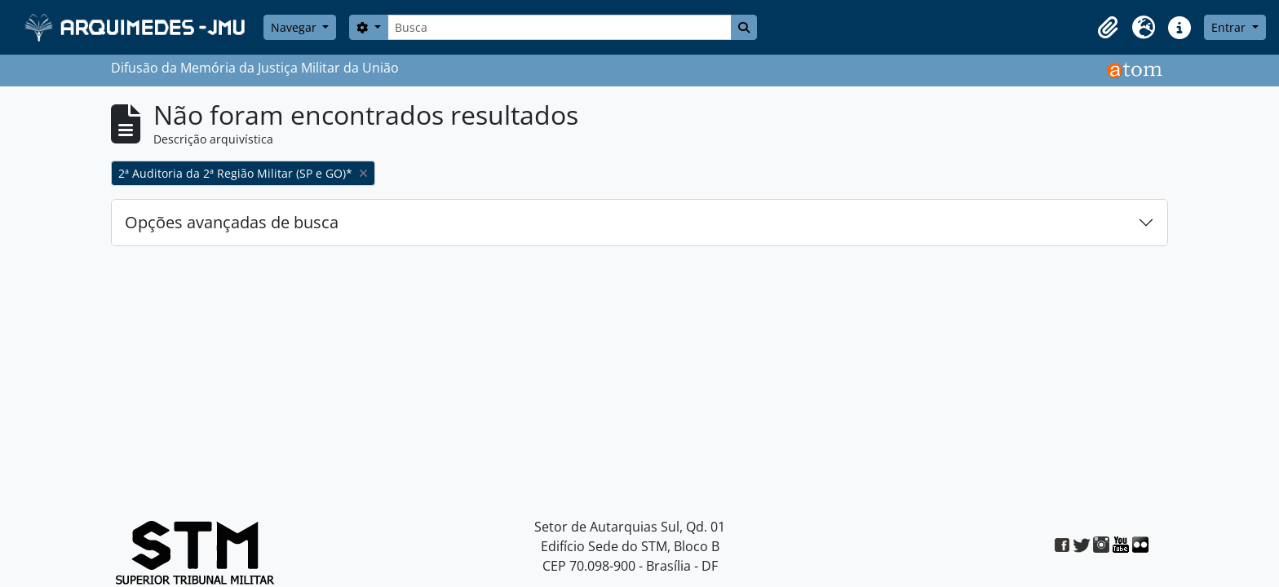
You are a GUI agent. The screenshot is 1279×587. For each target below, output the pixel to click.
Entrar (1230, 27)
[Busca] (559, 27)
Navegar (295, 27)
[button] (1108, 28)
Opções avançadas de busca (232, 222)
